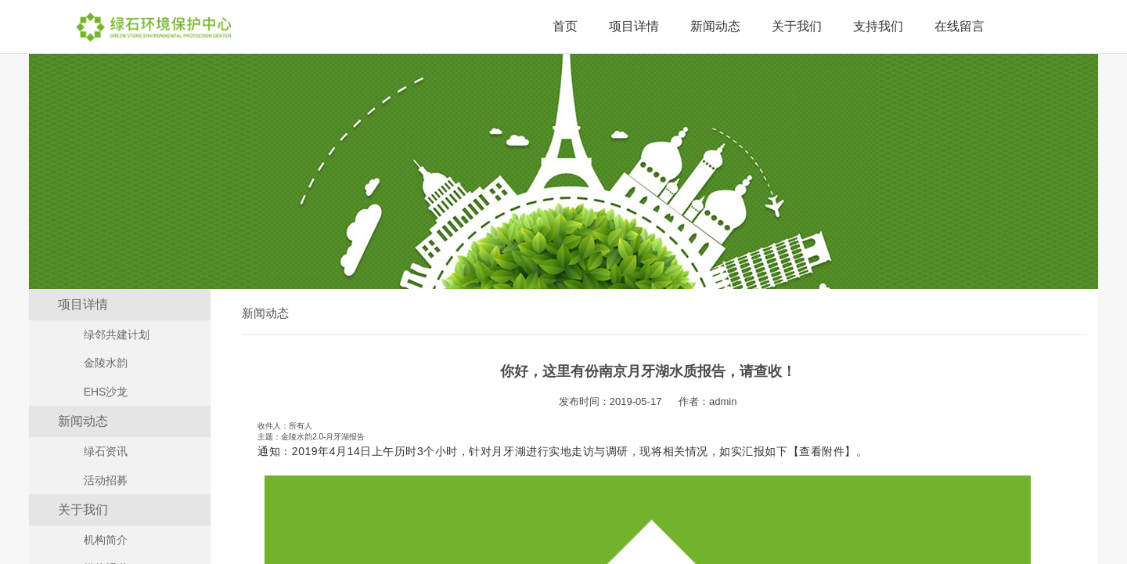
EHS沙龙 (106, 391)
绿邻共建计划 (116, 334)
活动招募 (106, 480)
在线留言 (959, 26)
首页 (565, 26)
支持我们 (878, 26)
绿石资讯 (106, 451)
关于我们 (797, 26)
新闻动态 (715, 26)
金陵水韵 (106, 362)
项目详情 (634, 26)
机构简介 (106, 539)
